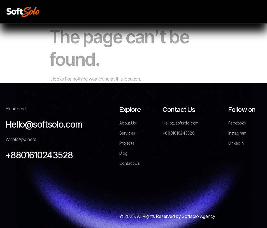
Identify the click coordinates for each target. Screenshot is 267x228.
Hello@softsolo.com (44, 124)
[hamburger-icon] (255, 12)
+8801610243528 (39, 155)
